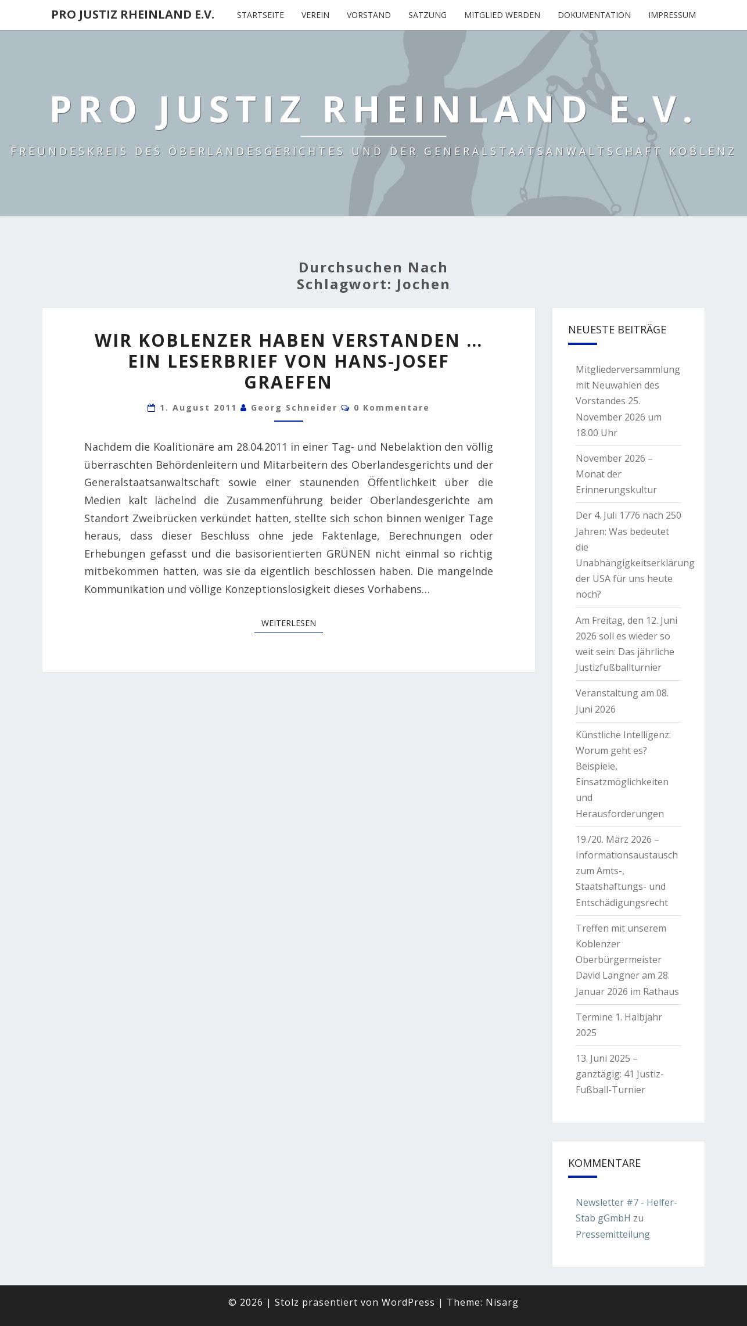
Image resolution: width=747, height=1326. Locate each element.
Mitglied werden (502, 14)
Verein (315, 14)
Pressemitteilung (613, 1234)
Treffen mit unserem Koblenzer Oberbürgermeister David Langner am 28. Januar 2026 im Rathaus (627, 960)
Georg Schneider (294, 407)
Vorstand (369, 14)
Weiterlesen (292, 622)
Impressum (672, 14)
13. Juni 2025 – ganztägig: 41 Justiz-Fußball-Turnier (620, 1074)
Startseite (260, 14)
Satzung (427, 14)
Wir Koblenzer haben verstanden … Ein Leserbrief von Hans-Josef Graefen (289, 361)
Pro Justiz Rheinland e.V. (132, 14)
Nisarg (502, 1302)
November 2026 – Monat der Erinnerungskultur (616, 474)
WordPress (408, 1302)
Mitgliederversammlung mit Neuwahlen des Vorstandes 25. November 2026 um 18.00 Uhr (628, 401)
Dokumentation (594, 14)
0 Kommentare (392, 407)
